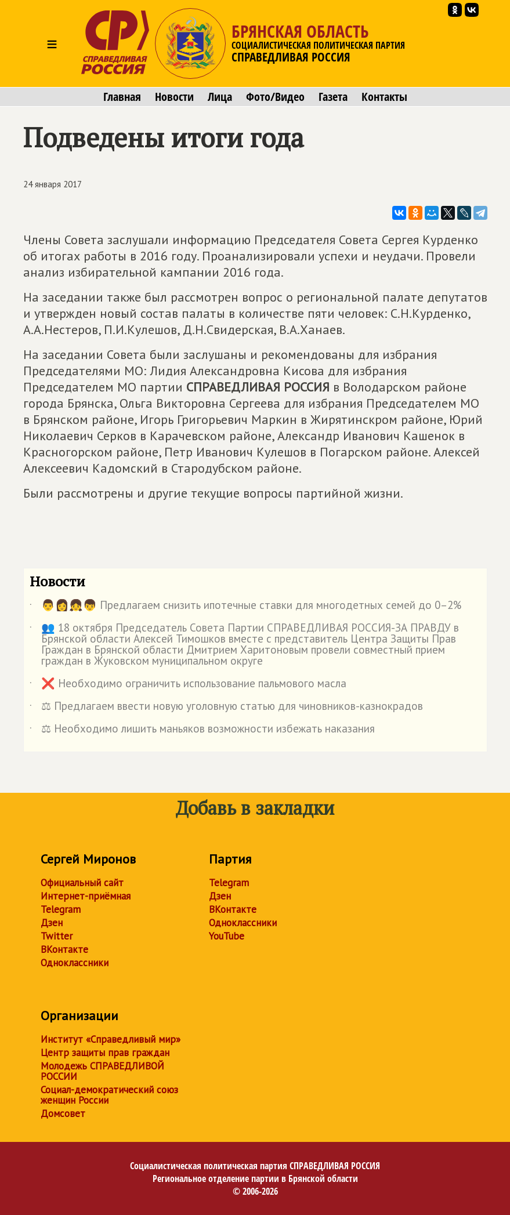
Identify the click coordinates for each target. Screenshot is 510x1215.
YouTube (226, 936)
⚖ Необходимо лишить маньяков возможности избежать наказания (202, 730)
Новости (174, 96)
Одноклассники (74, 963)
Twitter (57, 936)
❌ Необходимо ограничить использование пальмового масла (188, 685)
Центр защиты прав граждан (105, 1052)
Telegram (61, 909)
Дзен (52, 922)
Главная (122, 96)
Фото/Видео (275, 96)
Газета (333, 96)
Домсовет (63, 1113)
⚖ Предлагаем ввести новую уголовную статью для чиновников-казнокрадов (226, 708)
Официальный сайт (82, 882)
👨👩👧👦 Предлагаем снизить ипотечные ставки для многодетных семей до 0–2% (245, 607)
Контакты (384, 96)
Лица (220, 96)
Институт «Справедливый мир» (110, 1039)
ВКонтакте (64, 949)
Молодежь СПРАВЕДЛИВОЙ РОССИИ (102, 1071)
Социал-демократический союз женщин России (109, 1095)
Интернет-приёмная (86, 896)
